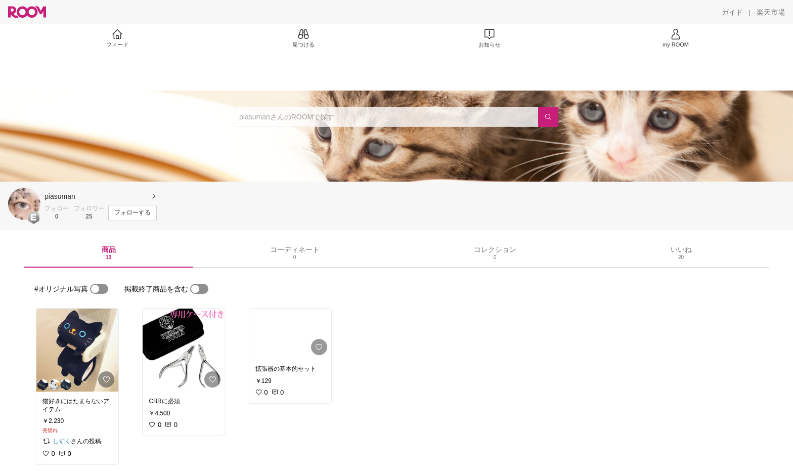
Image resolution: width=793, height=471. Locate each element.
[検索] (548, 117)
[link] (77, 350)
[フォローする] (132, 213)
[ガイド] (732, 12)
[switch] (99, 289)
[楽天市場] (771, 12)
